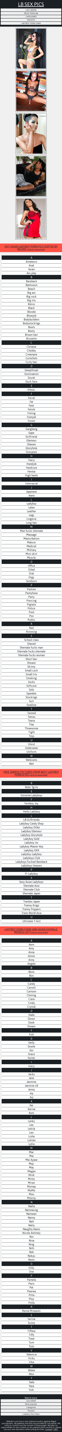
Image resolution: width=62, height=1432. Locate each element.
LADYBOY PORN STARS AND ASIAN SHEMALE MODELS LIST (31, 931)
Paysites (31, 20)
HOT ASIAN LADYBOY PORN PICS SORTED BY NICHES (31, 248)
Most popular (31, 13)
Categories (31, 16)
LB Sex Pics (31, 4)
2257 (56, 1429)
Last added (31, 10)
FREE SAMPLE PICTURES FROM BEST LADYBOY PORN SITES (31, 773)
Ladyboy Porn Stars (31, 23)
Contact (48, 1429)
